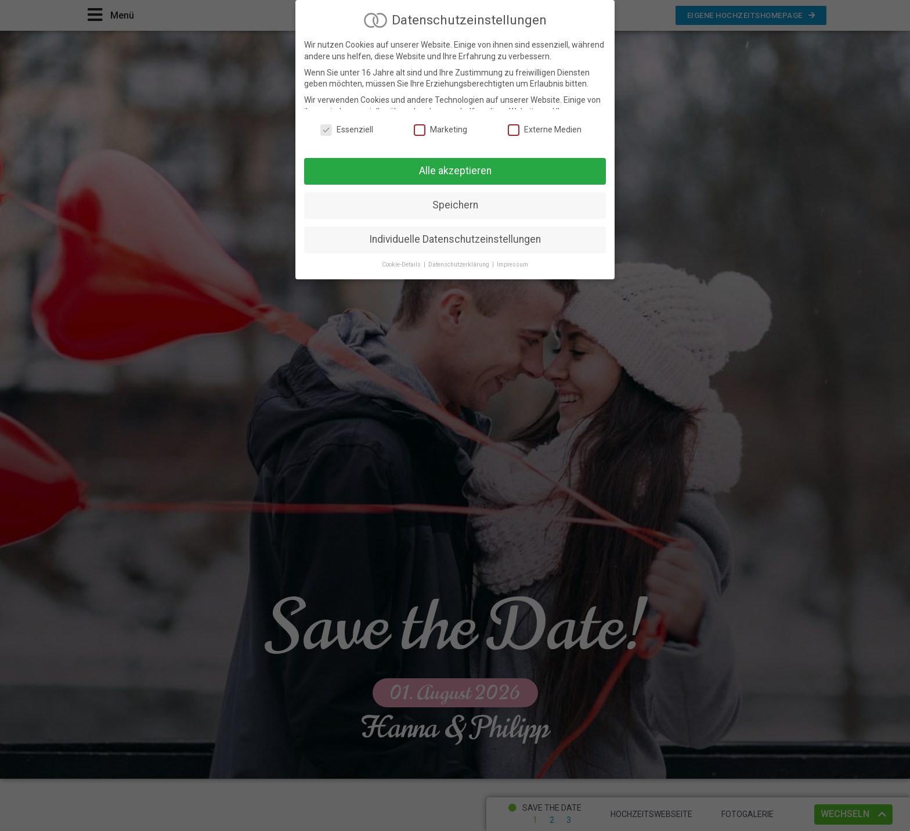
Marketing (440, 128)
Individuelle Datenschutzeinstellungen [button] (455, 237)
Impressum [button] (512, 262)
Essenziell (346, 128)
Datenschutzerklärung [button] (459, 262)
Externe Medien (545, 128)
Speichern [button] (455, 202)
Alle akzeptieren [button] (455, 168)
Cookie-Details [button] (402, 262)
